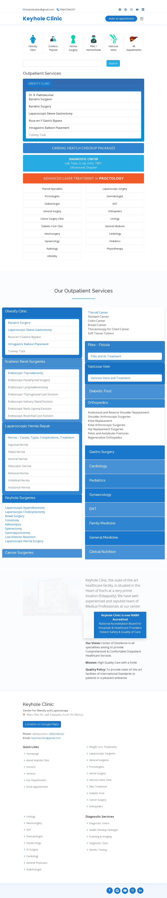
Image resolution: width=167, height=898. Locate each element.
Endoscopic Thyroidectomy (25, 373)
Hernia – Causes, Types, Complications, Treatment (41, 437)
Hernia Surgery (73, 48)
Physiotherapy (115, 248)
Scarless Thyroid (53, 48)
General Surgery (52, 211)
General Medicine (115, 226)
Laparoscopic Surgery (115, 188)
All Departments (133, 48)
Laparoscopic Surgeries (102, 753)
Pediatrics (114, 241)
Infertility (52, 256)
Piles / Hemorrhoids (93, 48)
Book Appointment (37, 787)
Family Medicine (102, 523)
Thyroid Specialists (52, 188)
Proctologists (52, 196)
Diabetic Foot (100, 391)
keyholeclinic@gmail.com (40, 3)
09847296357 (67, 3)
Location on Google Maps (42, 724)
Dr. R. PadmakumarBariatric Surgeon (41, 97)
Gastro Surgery (101, 452)
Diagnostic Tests (98, 843)
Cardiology (115, 233)
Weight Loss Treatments (103, 747)
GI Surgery (32, 849)
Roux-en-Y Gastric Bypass (45, 121)
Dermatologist (115, 196)
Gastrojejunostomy (17, 533)
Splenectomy (13, 528)
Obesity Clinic (33, 48)
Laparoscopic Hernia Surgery (24, 541)
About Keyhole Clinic (37, 760)
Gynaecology (52, 241)
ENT (114, 203)
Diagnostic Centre (99, 823)
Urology (115, 218)
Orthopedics (115, 211)
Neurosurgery (52, 233)
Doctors (31, 767)
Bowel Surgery (14, 516)
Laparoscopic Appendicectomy (25, 508)
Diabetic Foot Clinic (52, 226)
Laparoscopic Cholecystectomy (25, 512)
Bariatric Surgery (40, 106)
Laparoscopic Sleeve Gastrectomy (51, 113)
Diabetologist (52, 203)
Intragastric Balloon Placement (49, 128)
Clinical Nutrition (102, 552)
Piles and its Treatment (106, 356)
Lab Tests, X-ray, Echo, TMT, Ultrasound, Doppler (83, 163)
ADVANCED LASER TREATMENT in (83, 178)
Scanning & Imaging (100, 836)
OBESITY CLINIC (39, 83)
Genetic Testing (98, 850)
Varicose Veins (113, 48)
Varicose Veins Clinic (100, 780)
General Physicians (36, 863)
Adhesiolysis (13, 524)
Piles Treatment (98, 786)
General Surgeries (99, 760)
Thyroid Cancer (98, 312)
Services (31, 773)
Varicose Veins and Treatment (110, 378)
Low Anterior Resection (20, 537)
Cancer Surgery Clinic (52, 218)
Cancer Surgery (97, 800)
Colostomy (12, 520)
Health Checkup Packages (103, 830)
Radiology (52, 248)
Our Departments (36, 780)
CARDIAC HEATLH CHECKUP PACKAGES (83, 148)
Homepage (32, 754)
